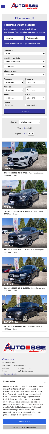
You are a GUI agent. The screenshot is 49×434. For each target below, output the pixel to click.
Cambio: (7, 102)
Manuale (10, 105)
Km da (6, 95)
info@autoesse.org (25, 371)
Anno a (28, 87)
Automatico (32, 105)
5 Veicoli (24, 111)
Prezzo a (29, 79)
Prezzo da (8, 79)
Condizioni (8, 50)
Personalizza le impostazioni (24, 427)
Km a (27, 95)
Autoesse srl (9, 359)
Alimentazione (10, 71)
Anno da (7, 87)
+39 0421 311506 (24, 368)
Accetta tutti (24, 422)
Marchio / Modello (12, 58)
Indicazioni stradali (10, 374)
